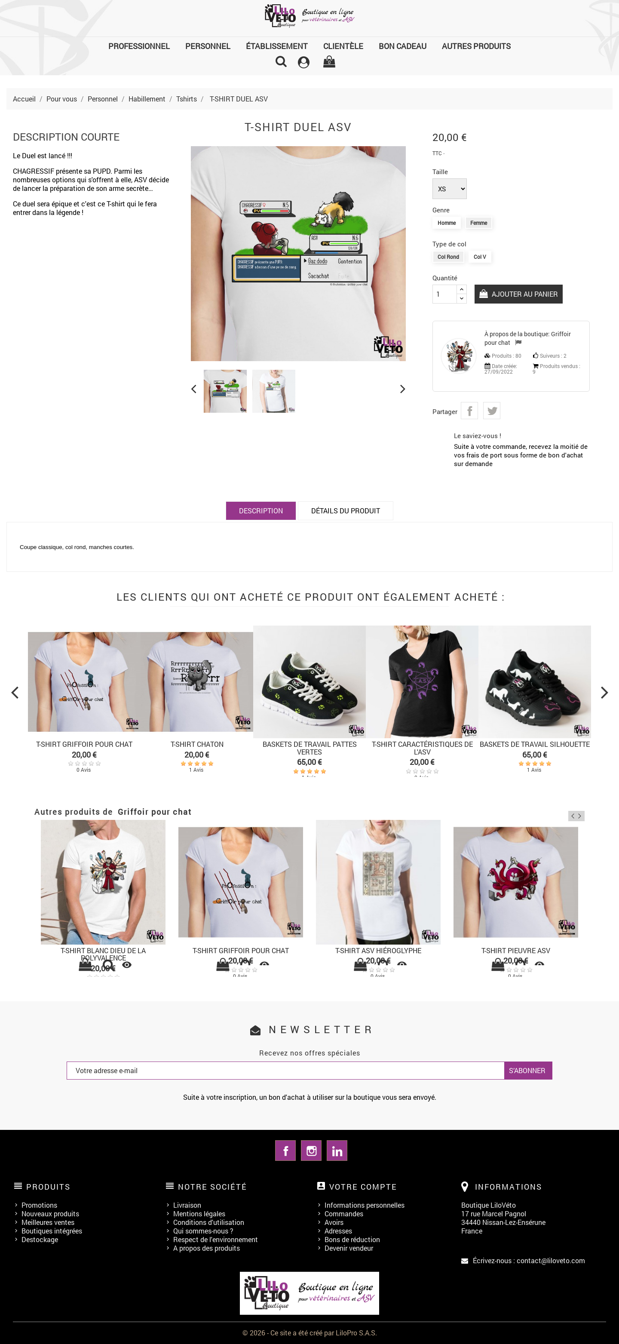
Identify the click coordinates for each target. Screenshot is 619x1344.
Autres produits (476, 46)
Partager (469, 410)
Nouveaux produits (50, 1213)
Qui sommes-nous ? (203, 1230)
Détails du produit (345, 510)
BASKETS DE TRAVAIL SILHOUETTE (535, 744)
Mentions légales (199, 1213)
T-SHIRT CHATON (197, 744)
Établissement (277, 46)
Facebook (285, 1150)
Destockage (39, 1239)
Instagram (311, 1150)
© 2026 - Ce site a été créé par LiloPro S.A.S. (309, 1332)
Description (261, 510)
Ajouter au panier (525, 293)
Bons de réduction (352, 1239)
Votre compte (363, 1186)
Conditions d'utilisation (208, 1222)
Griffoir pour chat (155, 812)
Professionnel (139, 46)
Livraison (187, 1204)
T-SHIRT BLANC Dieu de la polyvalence (103, 954)
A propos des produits (206, 1247)
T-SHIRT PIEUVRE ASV (515, 950)
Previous (567, 813)
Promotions (39, 1204)
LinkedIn (337, 1150)
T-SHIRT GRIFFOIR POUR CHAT (84, 744)
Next (579, 813)
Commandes (344, 1213)
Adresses (338, 1230)
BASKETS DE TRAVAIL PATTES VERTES (310, 748)
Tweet (492, 410)
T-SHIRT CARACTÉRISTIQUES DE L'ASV (422, 748)
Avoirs (334, 1222)
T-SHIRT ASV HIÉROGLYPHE (378, 950)
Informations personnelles (364, 1204)
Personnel (207, 46)
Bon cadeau (402, 46)
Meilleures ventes (47, 1222)
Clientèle (343, 46)
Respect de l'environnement (215, 1239)
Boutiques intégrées (51, 1230)
